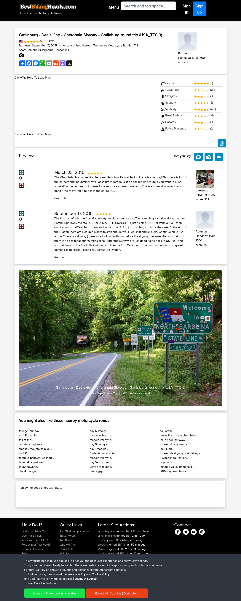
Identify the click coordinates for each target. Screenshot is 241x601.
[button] (34, 338)
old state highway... (31, 444)
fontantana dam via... (103, 453)
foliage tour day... (30, 431)
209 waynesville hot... (174, 471)
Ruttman (24, 45)
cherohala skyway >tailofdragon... (182, 453)
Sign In (187, 9)
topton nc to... (169, 462)
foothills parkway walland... (36, 458)
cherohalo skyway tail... (175, 444)
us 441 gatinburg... (30, 435)
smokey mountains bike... (35, 449)
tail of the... (26, 440)
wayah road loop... (101, 467)
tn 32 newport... (29, 467)
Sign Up (199, 9)
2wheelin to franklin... (174, 458)
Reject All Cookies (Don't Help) (117, 593)
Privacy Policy (76, 574)
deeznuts (60, 198)
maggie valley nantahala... (177, 467)
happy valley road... (102, 435)
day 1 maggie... (99, 449)
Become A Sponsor (85, 579)
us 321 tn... (26, 453)
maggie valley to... (101, 440)
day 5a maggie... (100, 462)
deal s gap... (97, 471)
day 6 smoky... (99, 431)
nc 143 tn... (167, 449)
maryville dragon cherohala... (179, 435)
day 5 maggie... (99, 444)
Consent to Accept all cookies (54, 593)
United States (81, 45)
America (64, 45)
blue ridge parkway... (32, 462)
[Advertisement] (85, 106)
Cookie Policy (101, 574)
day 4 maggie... (29, 471)
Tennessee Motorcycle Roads (112, 45)
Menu (114, 7)
